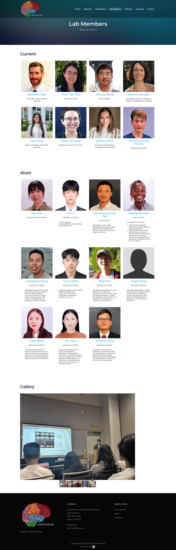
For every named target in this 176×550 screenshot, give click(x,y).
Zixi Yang (71, 340)
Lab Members (115, 9)
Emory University (120, 509)
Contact (150, 9)
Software (128, 9)
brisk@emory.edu (78, 528)
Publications (101, 9)
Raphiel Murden (138, 213)
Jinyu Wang (70, 281)
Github (116, 513)
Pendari (90, 546)
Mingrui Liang (105, 340)
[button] (133, 395)
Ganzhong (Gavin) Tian (104, 215)
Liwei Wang (36, 340)
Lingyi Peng (138, 281)
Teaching (140, 9)
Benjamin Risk (37, 94)
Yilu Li (71, 213)
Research (88, 9)
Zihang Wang (104, 94)
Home (77, 9)
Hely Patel (36, 140)
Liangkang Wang (37, 281)
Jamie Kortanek (71, 140)
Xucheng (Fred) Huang (139, 142)
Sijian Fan (105, 281)
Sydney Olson (105, 140)
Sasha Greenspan (139, 94)
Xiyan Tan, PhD (70, 94)
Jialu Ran (37, 213)
